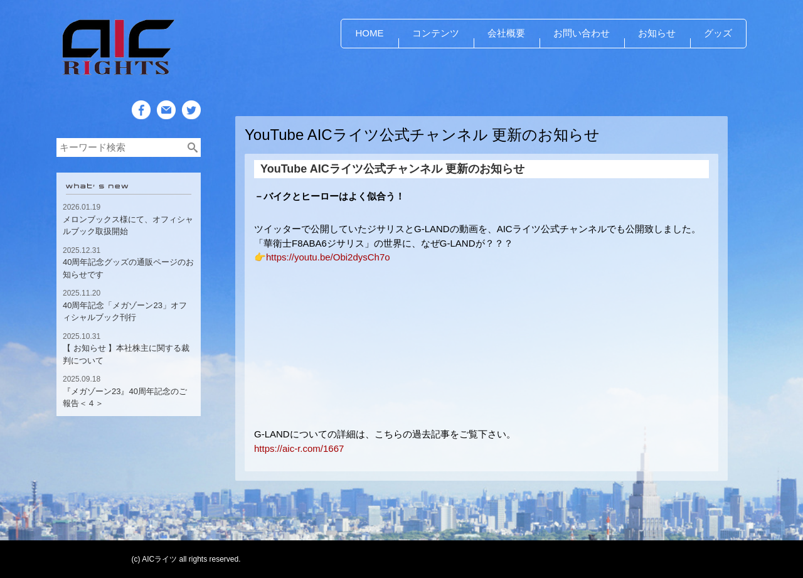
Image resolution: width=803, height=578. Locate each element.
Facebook (141, 129)
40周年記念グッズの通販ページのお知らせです (128, 268)
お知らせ (657, 33)
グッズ (718, 33)
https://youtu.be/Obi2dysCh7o (328, 257)
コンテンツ (435, 33)
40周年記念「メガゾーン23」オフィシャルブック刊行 (125, 312)
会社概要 (506, 33)
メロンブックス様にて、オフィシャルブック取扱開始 (128, 226)
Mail (165, 129)
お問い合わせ (581, 33)
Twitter (191, 129)
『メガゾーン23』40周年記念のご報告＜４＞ (125, 398)
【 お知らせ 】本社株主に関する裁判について (126, 354)
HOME (370, 33)
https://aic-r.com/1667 (299, 448)
